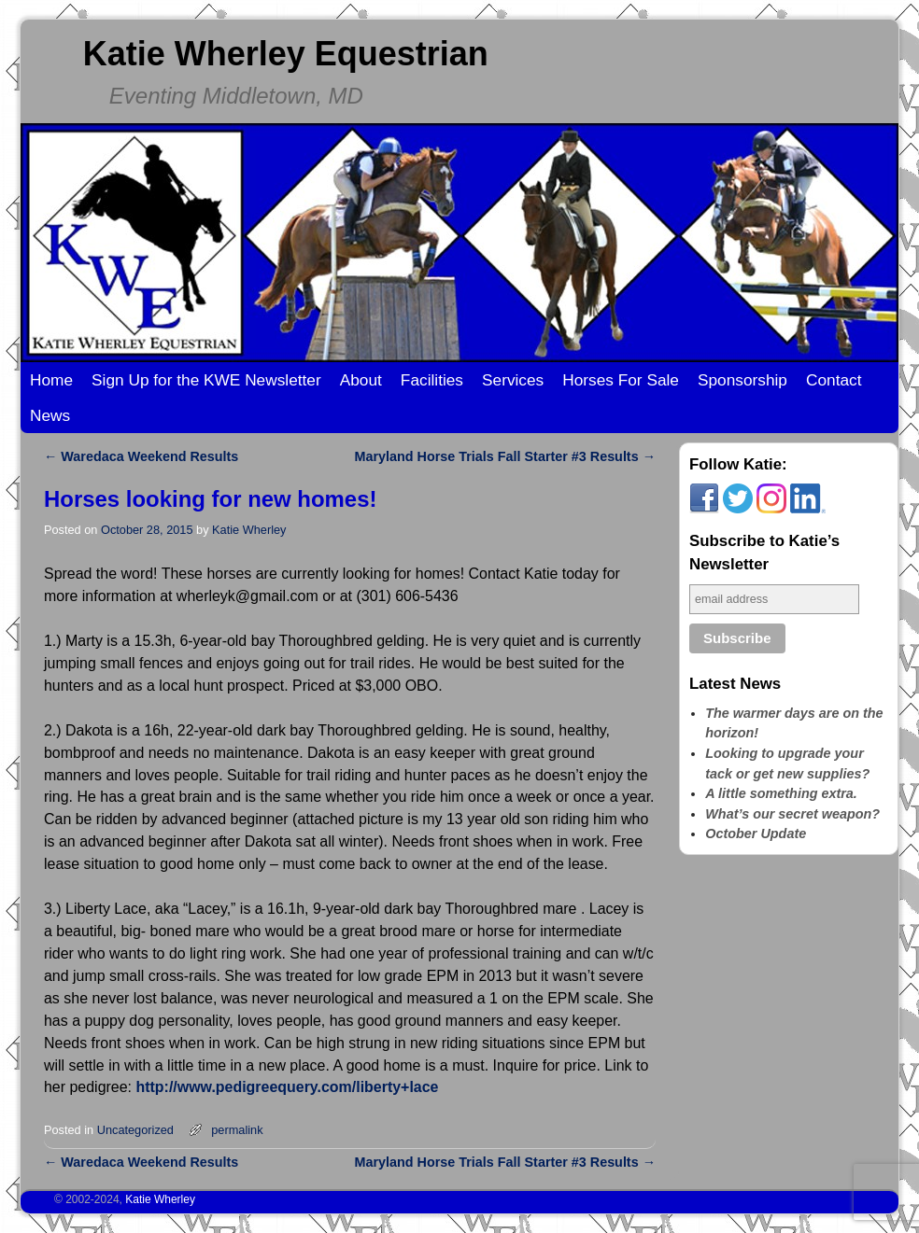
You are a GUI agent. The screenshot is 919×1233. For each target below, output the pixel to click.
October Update (755, 833)
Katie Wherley (249, 530)
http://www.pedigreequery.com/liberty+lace (286, 1087)
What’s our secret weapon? (792, 813)
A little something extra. (781, 793)
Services (513, 380)
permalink (236, 1130)
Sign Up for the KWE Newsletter (206, 380)
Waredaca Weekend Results (141, 456)
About (361, 380)
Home (51, 380)
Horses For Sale (620, 380)
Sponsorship (742, 380)
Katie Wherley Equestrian (285, 54)
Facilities (432, 380)
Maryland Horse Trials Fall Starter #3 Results (505, 456)
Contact (834, 380)
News (50, 415)
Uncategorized (135, 1130)
